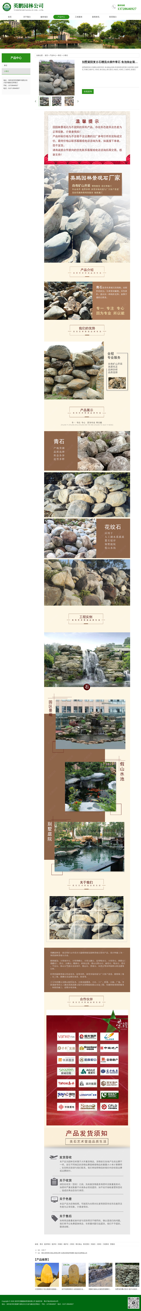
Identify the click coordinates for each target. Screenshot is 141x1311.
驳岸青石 (47, 1244)
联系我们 (113, 17)
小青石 (6, 71)
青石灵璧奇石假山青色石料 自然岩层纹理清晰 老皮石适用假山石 (64, 1253)
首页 (10, 17)
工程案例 (78, 17)
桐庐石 (66, 1244)
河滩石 (60, 1244)
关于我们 (27, 17)
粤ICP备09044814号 (51, 1301)
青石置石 (86, 1244)
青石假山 (79, 1244)
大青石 (72, 1244)
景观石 (112, 1244)
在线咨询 (88, 91)
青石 (5, 65)
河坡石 (93, 1244)
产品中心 (61, 17)
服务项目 (44, 17)
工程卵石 (106, 1244)
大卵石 (99, 1244)
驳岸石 (54, 1244)
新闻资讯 (95, 17)
